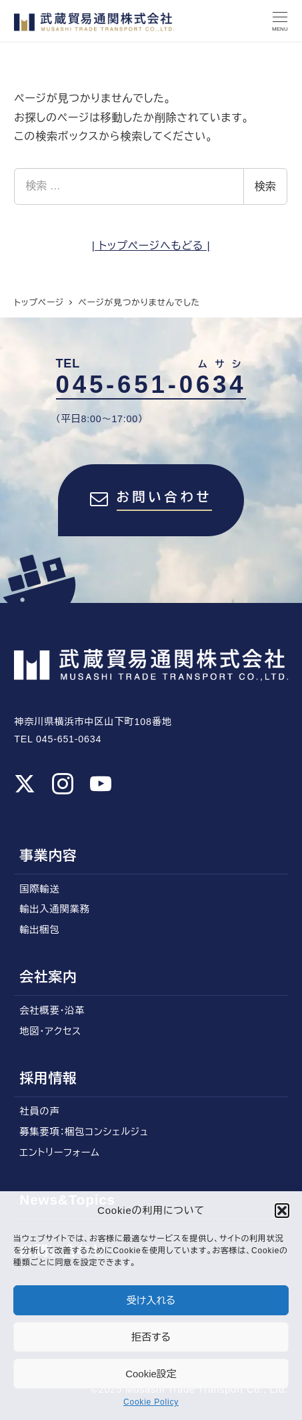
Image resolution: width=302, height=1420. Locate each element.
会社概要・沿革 (52, 1010)
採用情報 (48, 1078)
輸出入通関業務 (54, 909)
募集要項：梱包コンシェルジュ (83, 1132)
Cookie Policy (151, 1402)
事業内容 (48, 855)
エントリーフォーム (59, 1152)
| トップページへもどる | (151, 245)
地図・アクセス (50, 1031)
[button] (282, 1210)
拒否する (151, 1337)
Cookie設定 (151, 1373)
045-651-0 (151, 384)
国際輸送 (39, 889)
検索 (265, 186)
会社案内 (48, 976)
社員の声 (39, 1111)
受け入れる (151, 1300)
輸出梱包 (39, 929)
